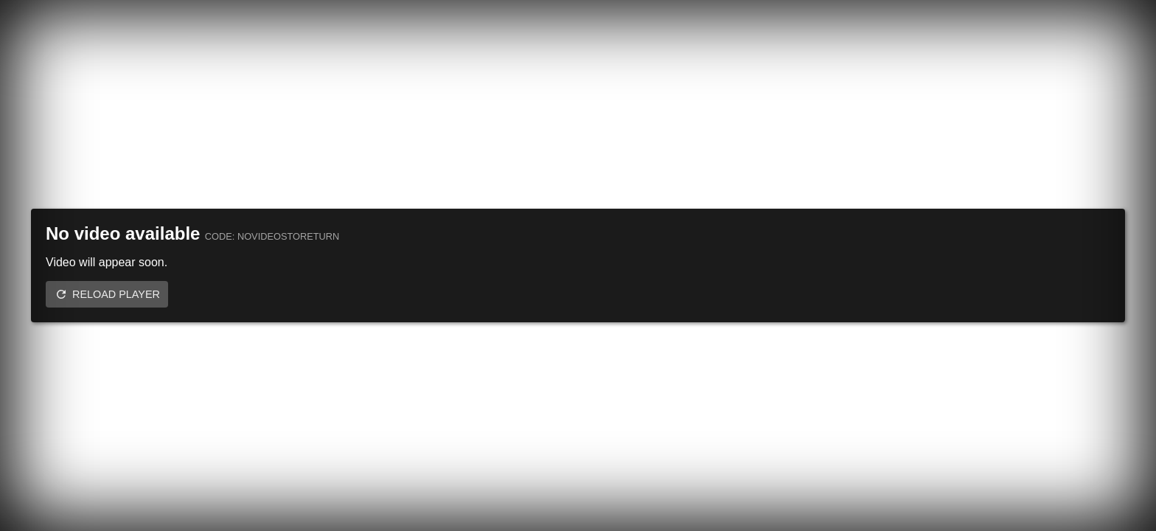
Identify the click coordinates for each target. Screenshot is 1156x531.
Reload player (116, 294)
